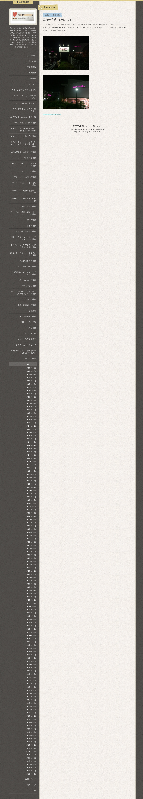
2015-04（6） (31, 774)
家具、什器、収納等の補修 (25, 123)
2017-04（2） (31, 700)
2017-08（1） (31, 687)
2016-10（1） (31, 719)
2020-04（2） (31, 590)
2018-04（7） (31, 664)
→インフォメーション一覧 (52, 114)
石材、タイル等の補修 (27, 266)
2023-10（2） (31, 468)
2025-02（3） (31, 416)
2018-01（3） (31, 674)
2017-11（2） (31, 680)
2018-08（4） (31, 651)
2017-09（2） (31, 684)
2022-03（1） (31, 529)
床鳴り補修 (31, 328)
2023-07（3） (31, 477)
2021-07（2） (31, 552)
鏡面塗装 (32, 311)
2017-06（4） (31, 693)
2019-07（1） (31, 616)
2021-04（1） (31, 558)
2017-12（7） (31, 677)
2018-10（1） (31, 645)
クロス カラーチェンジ (26, 345)
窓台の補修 (31, 220)
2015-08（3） (31, 764)
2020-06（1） (31, 584)
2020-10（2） (31, 571)
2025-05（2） (31, 407)
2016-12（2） (31, 713)
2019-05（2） (31, 623)
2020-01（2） (31, 600)
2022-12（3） (31, 500)
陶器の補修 (31, 299)
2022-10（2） (31, 506)
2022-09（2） (31, 510)
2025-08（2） (31, 397)
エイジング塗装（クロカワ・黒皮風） (23, 110)
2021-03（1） (31, 561)
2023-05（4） (31, 484)
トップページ (30, 56)
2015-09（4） (31, 761)
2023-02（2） (31, 494)
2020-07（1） (31, 581)
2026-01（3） (31, 381)
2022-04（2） (31, 526)
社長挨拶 (32, 78)
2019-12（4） (31, 603)
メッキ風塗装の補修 (28, 316)
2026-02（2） (31, 378)
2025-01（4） (31, 419)
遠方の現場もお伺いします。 (60, 19)
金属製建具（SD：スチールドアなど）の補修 (23, 273)
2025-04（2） (31, 410)
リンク (33, 791)
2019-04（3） (31, 626)
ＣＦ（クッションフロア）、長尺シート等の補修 (23, 246)
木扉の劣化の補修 (28, 206)
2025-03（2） (31, 413)
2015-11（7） (31, 755)
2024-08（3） (31, 436)
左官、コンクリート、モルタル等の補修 (23, 254)
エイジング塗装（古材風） (25, 103)
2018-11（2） (31, 642)
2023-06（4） (31, 481)
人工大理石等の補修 (28, 261)
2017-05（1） (31, 697)
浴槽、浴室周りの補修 (27, 305)
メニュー (32, 84)
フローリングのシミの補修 (25, 171)
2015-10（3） (31, 758)
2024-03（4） (31, 452)
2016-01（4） (31, 748)
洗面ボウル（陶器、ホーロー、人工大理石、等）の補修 (23, 292)
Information (31, 364)
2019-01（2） (31, 635)
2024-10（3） (31, 429)
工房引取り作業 (29, 358)
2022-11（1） (31, 503)
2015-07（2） (31, 768)
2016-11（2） (31, 716)
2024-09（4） (31, 432)
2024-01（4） (31, 458)
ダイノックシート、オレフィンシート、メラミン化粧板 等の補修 (23, 144)
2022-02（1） (31, 532)
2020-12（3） (31, 568)
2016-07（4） (31, 729)
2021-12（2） (31, 539)
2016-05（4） (31, 735)
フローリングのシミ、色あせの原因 (23, 184)
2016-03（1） (31, 742)
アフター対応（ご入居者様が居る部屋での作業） (23, 352)
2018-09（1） (31, 648)
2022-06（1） (31, 519)
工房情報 (32, 73)
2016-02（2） (31, 745)
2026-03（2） (31, 374)
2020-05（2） (31, 587)
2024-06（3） (31, 442)
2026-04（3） (31, 371)
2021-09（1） (31, 545)
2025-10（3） (31, 390)
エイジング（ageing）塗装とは (23, 117)
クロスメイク (30, 334)
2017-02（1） (31, 706)
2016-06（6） (31, 732)
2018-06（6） (31, 658)
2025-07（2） (31, 400)
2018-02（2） (31, 671)
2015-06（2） (31, 771)
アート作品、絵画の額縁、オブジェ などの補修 (23, 213)
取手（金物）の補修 (28, 280)
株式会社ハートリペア (87, 126)
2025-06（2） (31, 403)
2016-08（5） (31, 726)
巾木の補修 (31, 226)
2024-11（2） (31, 426)
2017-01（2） (31, 709)
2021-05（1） (31, 555)
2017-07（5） (31, 690)
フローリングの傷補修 (27, 158)
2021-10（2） (31, 542)
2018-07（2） (31, 655)
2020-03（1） (31, 593)
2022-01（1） (31, 535)
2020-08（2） (31, 577)
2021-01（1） (31, 564)
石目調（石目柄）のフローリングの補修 (23, 164)
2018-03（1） (31, 668)
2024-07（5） (31, 439)
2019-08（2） (31, 613)
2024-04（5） (31, 449)
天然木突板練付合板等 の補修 (23, 152)
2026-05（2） (31, 368)
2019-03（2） (31, 629)
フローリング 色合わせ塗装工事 (23, 192)
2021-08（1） (31, 548)
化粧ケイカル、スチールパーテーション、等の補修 (23, 238)
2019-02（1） (31, 632)
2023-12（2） (31, 461)
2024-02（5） (31, 455)
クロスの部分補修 (28, 286)
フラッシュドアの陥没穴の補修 (23, 136)
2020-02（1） (31, 597)
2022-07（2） (31, 516)
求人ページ (31, 785)
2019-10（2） (31, 606)
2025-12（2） (31, 384)
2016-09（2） (31, 722)
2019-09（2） (31, 610)
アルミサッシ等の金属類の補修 (23, 231)
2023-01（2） (31, 497)
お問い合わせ (30, 779)
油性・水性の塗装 (28, 322)
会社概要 (32, 61)
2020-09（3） (31, 574)
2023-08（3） (31, 474)
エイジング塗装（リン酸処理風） (24, 96)
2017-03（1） (31, 703)
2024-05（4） (31, 445)
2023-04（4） (31, 487)
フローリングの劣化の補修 (25, 177)
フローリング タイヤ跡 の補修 (23, 200)
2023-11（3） (31, 465)
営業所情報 (31, 67)
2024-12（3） (31, 423)
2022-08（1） (31, 513)
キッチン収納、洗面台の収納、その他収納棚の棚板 (23, 129)
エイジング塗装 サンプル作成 (24, 90)
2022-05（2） (31, 523)
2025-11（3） (31, 387)
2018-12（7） (31, 639)
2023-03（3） (31, 490)
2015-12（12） (31, 751)
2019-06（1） (31, 619)
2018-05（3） (31, 661)
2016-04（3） (31, 738)
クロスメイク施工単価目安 (25, 339)
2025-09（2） (31, 394)
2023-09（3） (31, 471)
